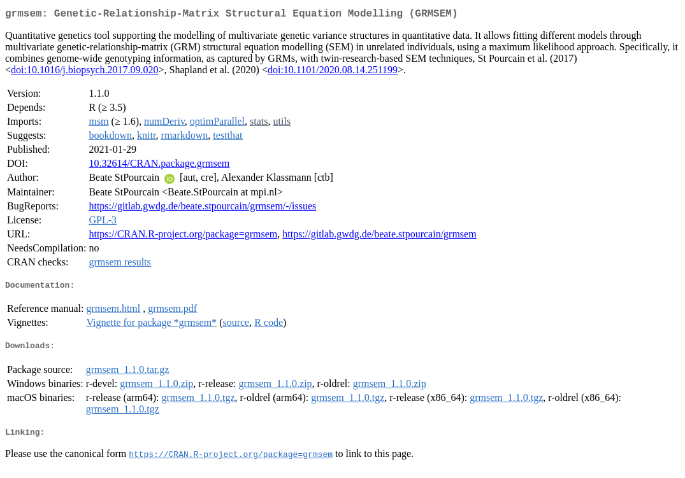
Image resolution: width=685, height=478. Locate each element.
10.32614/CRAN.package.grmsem (159, 165)
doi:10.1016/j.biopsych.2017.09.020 (85, 72)
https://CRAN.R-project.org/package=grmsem (183, 236)
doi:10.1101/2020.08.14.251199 (333, 72)
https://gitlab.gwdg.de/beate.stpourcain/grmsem (379, 236)
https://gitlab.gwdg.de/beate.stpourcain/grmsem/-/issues (202, 208)
